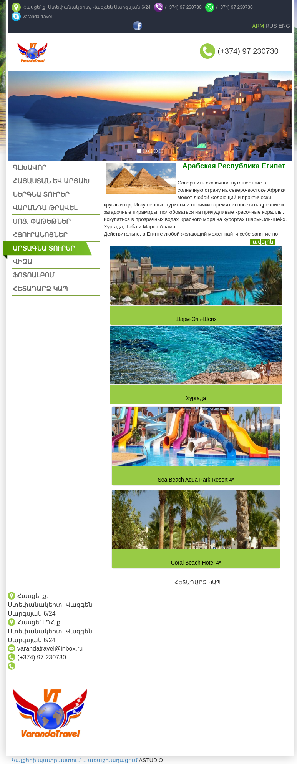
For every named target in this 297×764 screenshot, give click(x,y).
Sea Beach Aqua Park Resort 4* (196, 480)
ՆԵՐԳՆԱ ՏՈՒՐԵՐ (41, 194)
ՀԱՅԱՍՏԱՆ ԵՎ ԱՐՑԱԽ (51, 181)
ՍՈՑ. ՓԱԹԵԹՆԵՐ (42, 221)
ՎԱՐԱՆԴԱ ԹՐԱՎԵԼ (45, 208)
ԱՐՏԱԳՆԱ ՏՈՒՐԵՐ (44, 248)
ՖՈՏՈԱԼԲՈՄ (33, 275)
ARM (258, 26)
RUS (271, 26)
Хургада (196, 398)
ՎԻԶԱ (22, 262)
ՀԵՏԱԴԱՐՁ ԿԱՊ (40, 288)
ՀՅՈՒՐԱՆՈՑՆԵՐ (40, 235)
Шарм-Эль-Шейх (196, 319)
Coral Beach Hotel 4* (196, 563)
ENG (284, 26)
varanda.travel (37, 16)
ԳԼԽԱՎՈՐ (29, 167)
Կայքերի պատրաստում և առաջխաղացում (75, 760)
